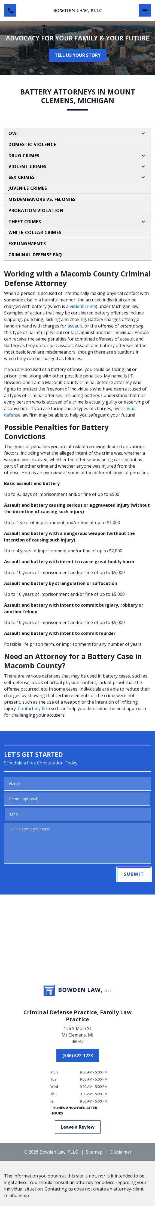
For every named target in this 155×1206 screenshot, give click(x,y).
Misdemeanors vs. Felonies (42, 199)
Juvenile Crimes (27, 188)
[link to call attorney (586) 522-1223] (10, 10)
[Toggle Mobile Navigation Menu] (145, 10)
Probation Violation (35, 210)
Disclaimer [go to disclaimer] (121, 1152)
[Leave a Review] (78, 1126)
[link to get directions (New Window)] (77, 1036)
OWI (13, 133)
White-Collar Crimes (34, 232)
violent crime (83, 306)
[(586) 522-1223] (77, 1055)
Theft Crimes (24, 222)
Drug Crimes (23, 156)
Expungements (27, 244)
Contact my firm (34, 708)
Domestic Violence (32, 144)
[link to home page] (77, 10)
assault (75, 326)
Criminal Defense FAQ (35, 255)
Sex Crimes (21, 177)
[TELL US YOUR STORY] (78, 55)
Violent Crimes (27, 166)
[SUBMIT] (134, 874)
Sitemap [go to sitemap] (94, 1152)
